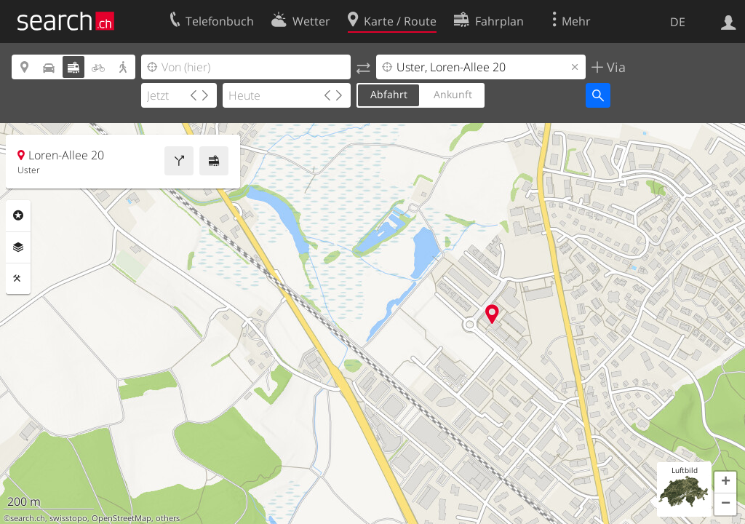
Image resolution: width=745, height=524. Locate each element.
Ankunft (453, 94)
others (168, 518)
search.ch (27, 518)
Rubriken (18, 215)
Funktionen (18, 278)
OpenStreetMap (121, 518)
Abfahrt (388, 94)
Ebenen (18, 247)
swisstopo (68, 518)
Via (614, 67)
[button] (725, 482)
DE (677, 22)
